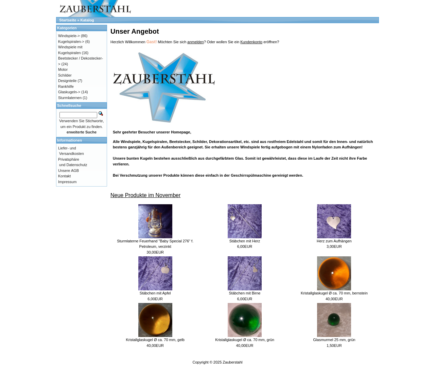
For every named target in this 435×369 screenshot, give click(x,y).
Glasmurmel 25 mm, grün (334, 340)
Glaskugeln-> (69, 92)
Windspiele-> (69, 36)
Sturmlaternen (70, 98)
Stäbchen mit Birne (245, 293)
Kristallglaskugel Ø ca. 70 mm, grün (244, 340)
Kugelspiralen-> (71, 41)
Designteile (67, 81)
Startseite (67, 20)
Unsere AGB (68, 171)
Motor (63, 69)
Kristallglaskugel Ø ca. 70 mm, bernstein (334, 293)
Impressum (67, 182)
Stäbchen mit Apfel (155, 293)
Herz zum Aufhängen (334, 241)
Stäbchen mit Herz (244, 241)
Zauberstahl (232, 362)
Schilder (65, 75)
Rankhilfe (66, 86)
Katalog (87, 20)
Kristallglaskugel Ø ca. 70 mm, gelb (155, 340)
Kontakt (64, 176)
